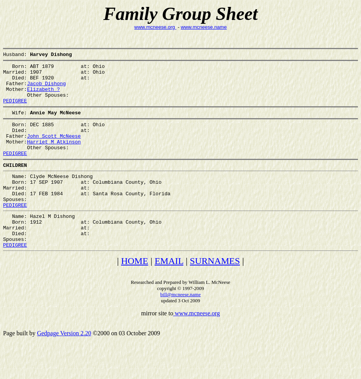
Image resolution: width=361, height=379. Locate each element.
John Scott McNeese (53, 149)
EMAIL (168, 293)
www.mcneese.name (204, 27)
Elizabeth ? (43, 95)
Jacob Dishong (46, 89)
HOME (134, 293)
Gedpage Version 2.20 (64, 365)
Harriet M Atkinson (53, 156)
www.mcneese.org (155, 27)
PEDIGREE (15, 109)
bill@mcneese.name (180, 327)
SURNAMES (215, 293)
